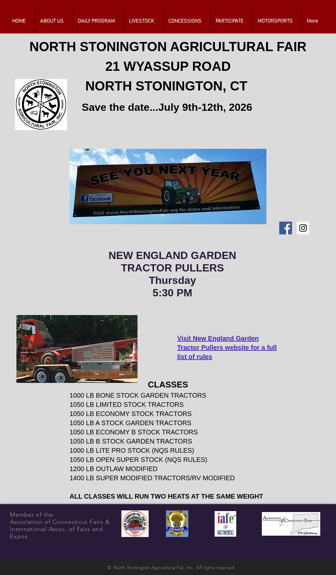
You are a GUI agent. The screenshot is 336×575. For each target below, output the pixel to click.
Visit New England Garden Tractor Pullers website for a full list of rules (227, 347)
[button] (98, 21)
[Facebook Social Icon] (285, 228)
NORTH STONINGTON (100, 46)
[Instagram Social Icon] (303, 228)
